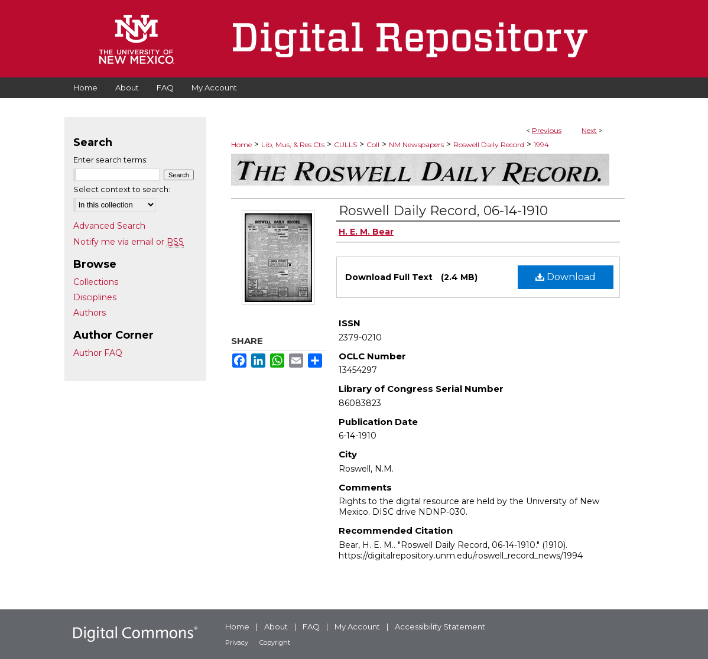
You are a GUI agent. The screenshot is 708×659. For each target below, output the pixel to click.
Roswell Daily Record (488, 144)
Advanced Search (109, 225)
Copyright (274, 642)
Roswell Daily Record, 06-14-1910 (443, 211)
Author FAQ (97, 353)
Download (565, 277)
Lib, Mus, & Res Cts (292, 144)
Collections (95, 282)
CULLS (345, 144)
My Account (357, 626)
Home (241, 144)
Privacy (236, 642)
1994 (541, 144)
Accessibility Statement (440, 626)
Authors (89, 312)
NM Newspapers (416, 144)
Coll (372, 144)
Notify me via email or (128, 241)
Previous (546, 130)
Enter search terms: (110, 159)
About (276, 626)
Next (589, 130)
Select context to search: (121, 189)
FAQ (311, 626)
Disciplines (94, 297)
